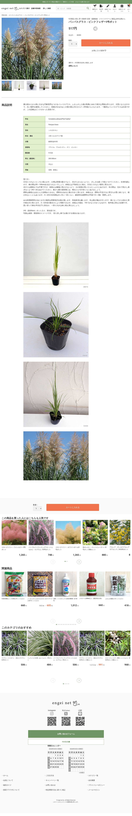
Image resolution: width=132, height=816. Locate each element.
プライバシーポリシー (96, 785)
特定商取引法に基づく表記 (55, 790)
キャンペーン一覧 (52, 780)
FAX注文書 (66, 742)
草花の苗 (4, 15)
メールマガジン (94, 790)
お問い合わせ (51, 785)
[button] (79, 562)
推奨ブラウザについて (11, 790)
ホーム (5, 776)
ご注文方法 (50, 776)
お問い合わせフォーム (66, 734)
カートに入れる (106, 43)
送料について (73, 66)
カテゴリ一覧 (93, 776)
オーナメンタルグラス (15, 15)
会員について (8, 780)
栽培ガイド (7, 785)
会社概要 (91, 780)
